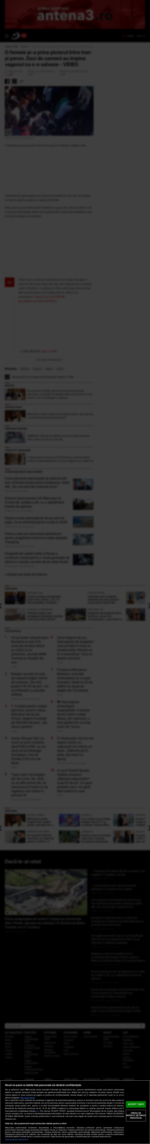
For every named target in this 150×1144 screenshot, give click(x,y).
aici (37, 1111)
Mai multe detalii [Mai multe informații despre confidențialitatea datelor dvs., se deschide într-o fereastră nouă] (27, 1098)
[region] (75, 1112)
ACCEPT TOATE (136, 1104)
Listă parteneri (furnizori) (16, 1139)
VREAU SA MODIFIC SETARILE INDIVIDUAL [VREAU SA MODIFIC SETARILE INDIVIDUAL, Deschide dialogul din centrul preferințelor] (136, 1115)
